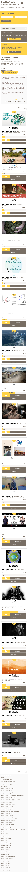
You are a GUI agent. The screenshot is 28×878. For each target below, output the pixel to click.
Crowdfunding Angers (5, 867)
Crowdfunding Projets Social (7, 815)
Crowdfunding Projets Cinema (7, 809)
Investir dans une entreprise (6, 779)
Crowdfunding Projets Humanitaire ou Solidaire (10, 799)
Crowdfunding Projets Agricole (7, 808)
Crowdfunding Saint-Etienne (7, 858)
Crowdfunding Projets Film (6, 790)
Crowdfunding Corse (5, 854)
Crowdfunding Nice (5, 840)
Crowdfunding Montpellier (6, 843)
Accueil (2, 7)
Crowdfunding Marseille (6, 835)
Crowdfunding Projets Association (8, 804)
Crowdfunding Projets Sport (6, 802)
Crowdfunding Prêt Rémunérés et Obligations (10, 818)
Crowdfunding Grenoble (6, 863)
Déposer (14, 38)
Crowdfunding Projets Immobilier (7, 800)
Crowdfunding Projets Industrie (7, 824)
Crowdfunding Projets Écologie (7, 788)
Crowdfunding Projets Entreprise (7, 817)
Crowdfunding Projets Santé (7, 793)
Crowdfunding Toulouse (6, 838)
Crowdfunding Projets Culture (7, 813)
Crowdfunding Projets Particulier (7, 827)
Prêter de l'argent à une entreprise (8, 781)
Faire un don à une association (7, 783)
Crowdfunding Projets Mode (6, 822)
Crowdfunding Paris (5, 833)
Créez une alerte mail (11, 72)
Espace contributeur (10, 7)
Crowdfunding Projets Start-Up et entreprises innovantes (12, 795)
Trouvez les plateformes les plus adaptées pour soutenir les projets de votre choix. (13, 64)
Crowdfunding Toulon (5, 861)
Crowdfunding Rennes (5, 851)
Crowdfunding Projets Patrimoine (8, 820)
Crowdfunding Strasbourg (6, 845)
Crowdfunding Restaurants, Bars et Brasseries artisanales (13, 829)
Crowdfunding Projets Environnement (8, 797)
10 (24, 108)
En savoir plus (14, 143)
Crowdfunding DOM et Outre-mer (8, 856)
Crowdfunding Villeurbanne (6, 870)
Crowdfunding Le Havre (6, 860)
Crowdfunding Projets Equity (7, 806)
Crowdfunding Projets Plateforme (8, 784)
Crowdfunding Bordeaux (6, 847)
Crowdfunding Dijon (5, 865)
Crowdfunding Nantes (5, 842)
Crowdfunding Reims (5, 852)
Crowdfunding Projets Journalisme (8, 826)
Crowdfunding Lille (4, 849)
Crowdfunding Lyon (5, 836)
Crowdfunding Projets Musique (7, 791)
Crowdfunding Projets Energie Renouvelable (10, 811)
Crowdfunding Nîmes (5, 868)
